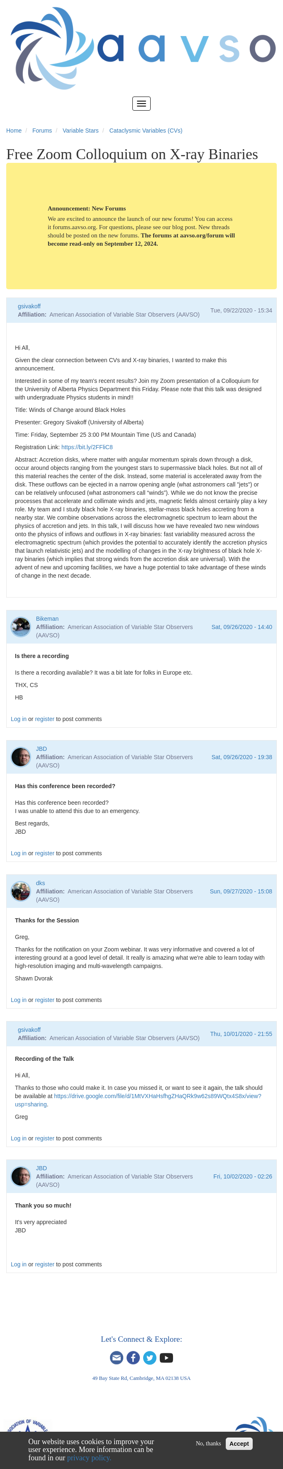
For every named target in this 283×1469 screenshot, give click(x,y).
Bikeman (47, 618)
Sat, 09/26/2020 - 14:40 (242, 627)
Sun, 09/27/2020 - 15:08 (241, 891)
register (44, 719)
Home (14, 130)
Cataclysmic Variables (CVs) (145, 130)
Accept (239, 1443)
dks (40, 883)
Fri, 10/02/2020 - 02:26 (242, 1176)
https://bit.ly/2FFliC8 (87, 447)
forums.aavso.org (74, 227)
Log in (19, 719)
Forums (42, 130)
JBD (41, 748)
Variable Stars (81, 130)
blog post (183, 227)
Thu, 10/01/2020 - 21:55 (241, 1034)
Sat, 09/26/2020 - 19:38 (242, 757)
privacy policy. (89, 1458)
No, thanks (208, 1443)
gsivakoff (29, 306)
